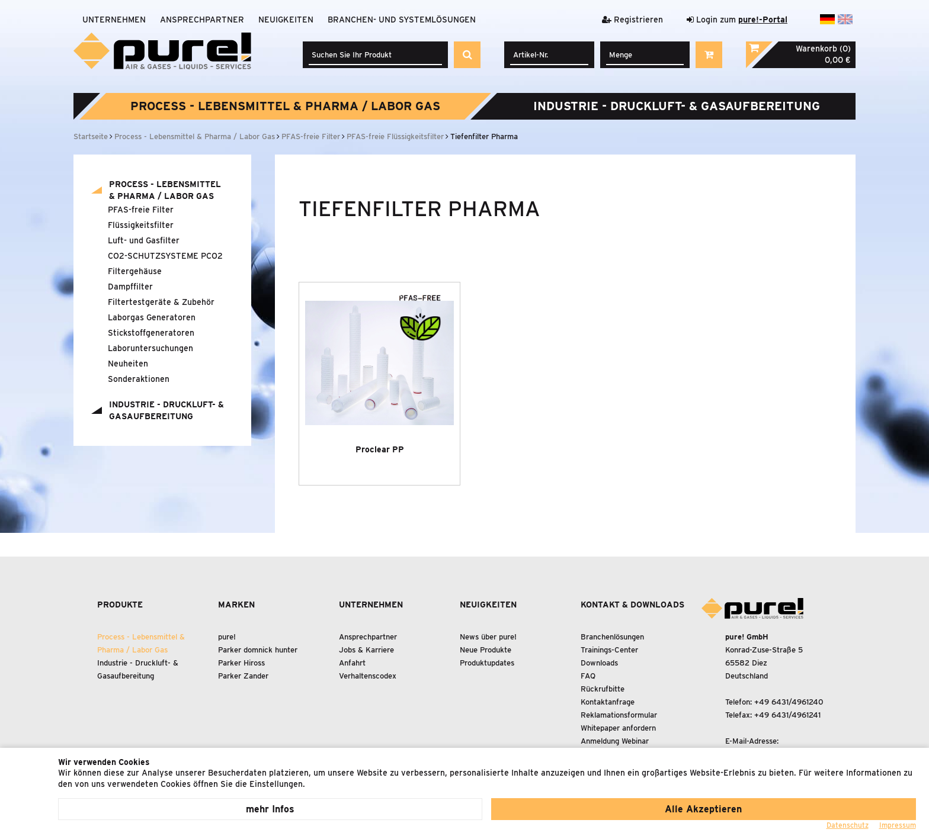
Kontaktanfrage (608, 701)
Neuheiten (128, 363)
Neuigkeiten (285, 19)
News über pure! (488, 636)
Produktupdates (487, 662)
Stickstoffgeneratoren (151, 332)
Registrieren (632, 19)
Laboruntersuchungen (150, 348)
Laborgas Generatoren (152, 317)
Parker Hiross (241, 662)
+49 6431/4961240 (789, 701)
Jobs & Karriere (366, 649)
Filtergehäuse (135, 271)
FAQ (588, 675)
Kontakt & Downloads (632, 604)
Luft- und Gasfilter (144, 240)
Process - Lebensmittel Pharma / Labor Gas (285, 106)
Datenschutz (848, 825)
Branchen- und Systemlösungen (402, 19)
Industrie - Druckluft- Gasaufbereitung (676, 106)
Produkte (120, 604)
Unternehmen (114, 19)
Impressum (897, 825)
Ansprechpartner (202, 19)
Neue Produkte (485, 649)
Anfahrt (352, 662)
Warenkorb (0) (823, 48)
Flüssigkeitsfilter (141, 225)
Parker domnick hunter (257, 649)
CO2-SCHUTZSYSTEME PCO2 (165, 256)
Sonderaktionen (138, 379)
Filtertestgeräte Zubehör (161, 302)
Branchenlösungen (612, 636)
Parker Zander (243, 675)
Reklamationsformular (619, 715)
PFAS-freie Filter (141, 209)
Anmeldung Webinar (615, 741)
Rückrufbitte (602, 688)
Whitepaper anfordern (618, 728)
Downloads (599, 662)
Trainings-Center (609, 649)
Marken (236, 604)
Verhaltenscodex (367, 675)
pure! (227, 636)
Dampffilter (130, 286)
